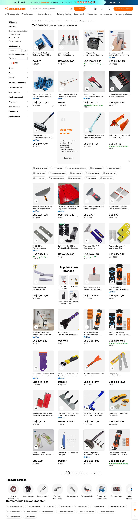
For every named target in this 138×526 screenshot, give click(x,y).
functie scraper (47, 512)
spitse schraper (109, 173)
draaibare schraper (56, 178)
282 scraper (91, 178)
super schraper (30, 512)
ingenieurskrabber (40, 168)
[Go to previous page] (63, 473)
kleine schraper (106, 178)
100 (95, 473)
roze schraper (39, 178)
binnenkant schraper (65, 512)
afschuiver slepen (113, 168)
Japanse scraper (74, 178)
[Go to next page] (100, 473)
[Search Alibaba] (50, 8)
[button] (71, 8)
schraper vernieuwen (58, 173)
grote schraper (98, 506)
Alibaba (34, 21)
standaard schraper (106, 512)
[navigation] (17, 247)
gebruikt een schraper (86, 512)
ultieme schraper (92, 173)
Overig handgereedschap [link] (89, 21)
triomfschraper (39, 173)
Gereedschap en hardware (49, 21)
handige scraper (13, 517)
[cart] (102, 9)
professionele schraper (116, 506)
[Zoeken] (80, 9)
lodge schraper (96, 168)
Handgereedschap (69, 21)
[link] (135, 504)
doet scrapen (75, 173)
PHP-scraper (57, 168)
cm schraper (30, 517)
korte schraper (81, 506)
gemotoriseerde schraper (76, 168)
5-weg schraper (13, 512)
